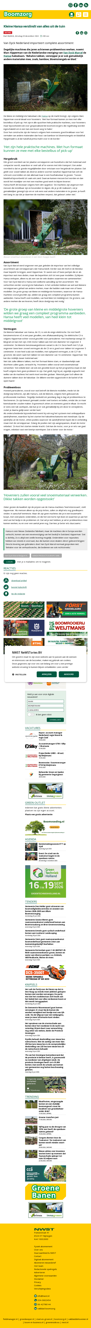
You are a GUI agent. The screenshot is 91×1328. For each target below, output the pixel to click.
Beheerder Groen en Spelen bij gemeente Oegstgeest (51, 773)
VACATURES (32, 728)
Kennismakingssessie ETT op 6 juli (52, 845)
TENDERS (31, 901)
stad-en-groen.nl (44, 1319)
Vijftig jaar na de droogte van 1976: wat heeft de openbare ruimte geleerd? (52, 1129)
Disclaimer (39, 1279)
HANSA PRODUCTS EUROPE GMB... (46, 555)
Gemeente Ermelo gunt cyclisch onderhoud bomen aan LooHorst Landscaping (45, 931)
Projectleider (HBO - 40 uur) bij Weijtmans (51, 754)
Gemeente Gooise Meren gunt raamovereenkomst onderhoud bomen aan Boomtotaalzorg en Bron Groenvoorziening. (45, 922)
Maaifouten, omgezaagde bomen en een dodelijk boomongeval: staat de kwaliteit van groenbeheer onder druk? (51, 1106)
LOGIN (9, 561)
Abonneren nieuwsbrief (45, 1262)
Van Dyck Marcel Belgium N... (16, 555)
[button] (19, 674)
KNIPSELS (31, 984)
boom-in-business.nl (34, 1322)
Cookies (37, 1285)
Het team (38, 1266)
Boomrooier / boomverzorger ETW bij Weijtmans (52, 763)
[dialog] (45, 664)
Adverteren (39, 1272)
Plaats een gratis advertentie (39, 814)
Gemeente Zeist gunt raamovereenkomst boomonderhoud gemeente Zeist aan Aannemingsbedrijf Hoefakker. (44, 941)
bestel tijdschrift (19, 587)
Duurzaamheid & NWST (45, 1253)
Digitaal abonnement (43, 1259)
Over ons (38, 1249)
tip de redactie (18, 593)
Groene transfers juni (49, 1117)
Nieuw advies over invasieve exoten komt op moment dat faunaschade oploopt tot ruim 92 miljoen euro (52, 1155)
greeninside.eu (52, 1322)
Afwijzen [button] (47, 674)
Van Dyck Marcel (73, 52)
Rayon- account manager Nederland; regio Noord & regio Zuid (50, 735)
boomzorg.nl (60, 1319)
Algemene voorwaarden (45, 1275)
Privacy (37, 1282)
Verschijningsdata (42, 1288)
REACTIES (10, 568)
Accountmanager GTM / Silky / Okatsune (52, 744)
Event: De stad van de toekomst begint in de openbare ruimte (49, 856)
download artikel (19, 580)
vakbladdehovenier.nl (78, 1319)
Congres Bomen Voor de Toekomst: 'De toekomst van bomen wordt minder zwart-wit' (52, 1141)
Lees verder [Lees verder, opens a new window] (62, 667)
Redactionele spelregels (45, 1269)
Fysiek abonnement (43, 1246)
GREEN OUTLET (35, 802)
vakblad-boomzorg (46, 1308)
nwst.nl (65, 1322)
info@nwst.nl (43, 1296)
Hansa (7, 56)
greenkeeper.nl (27, 1319)
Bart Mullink (9, 36)
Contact (37, 1256)
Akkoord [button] (69, 674)
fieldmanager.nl (10, 1319)
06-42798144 (44, 1304)
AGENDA (30, 839)
